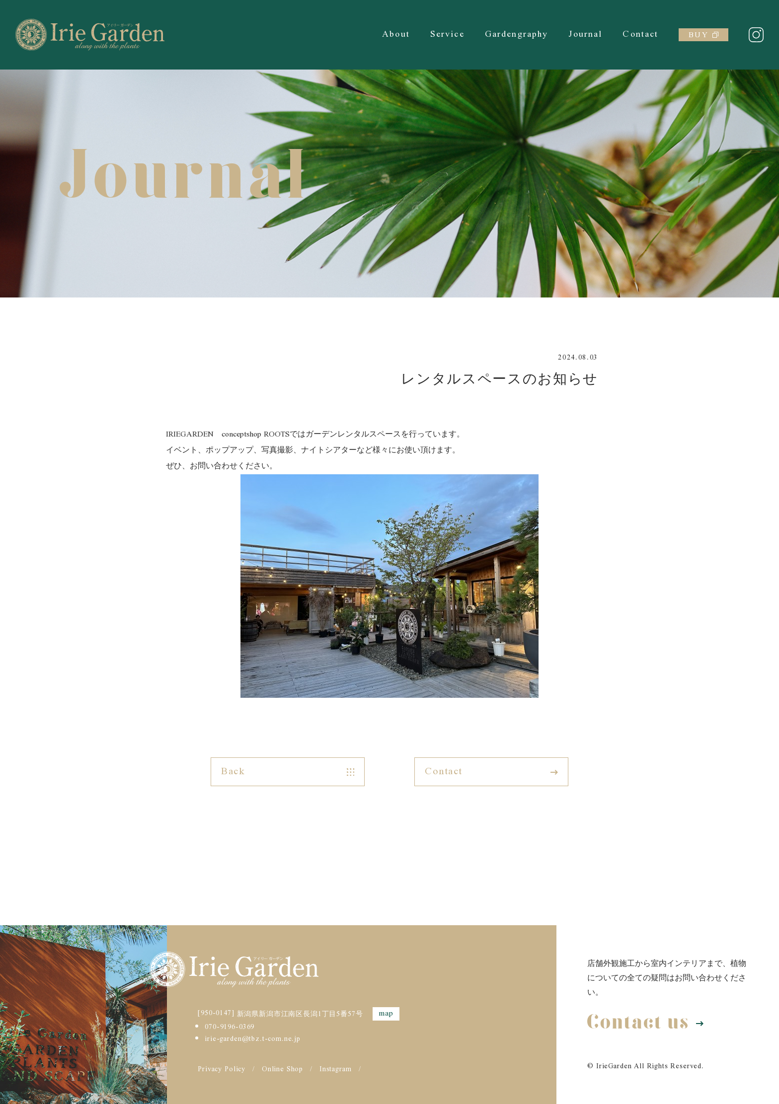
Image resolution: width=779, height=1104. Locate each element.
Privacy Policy (221, 1070)
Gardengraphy (516, 34)
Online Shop (282, 1070)
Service (447, 34)
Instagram (335, 1070)
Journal (585, 34)
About (396, 34)
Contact (640, 34)
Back (287, 771)
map (386, 1014)
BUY (703, 35)
